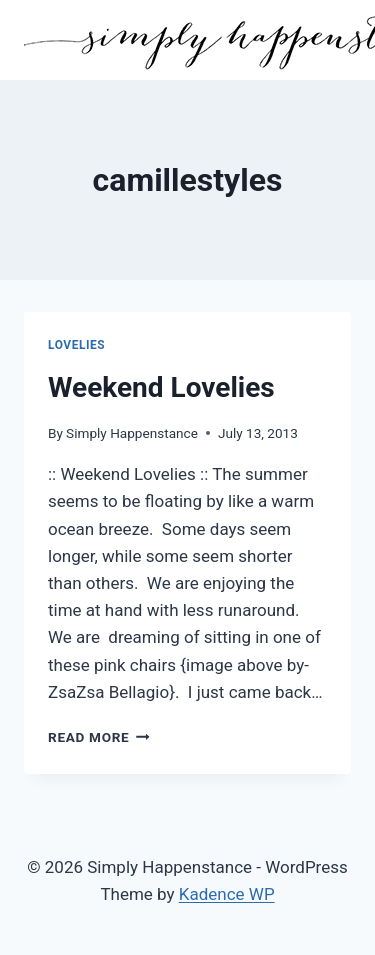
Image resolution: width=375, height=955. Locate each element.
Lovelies (76, 345)
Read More (99, 737)
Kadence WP (227, 894)
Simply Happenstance (132, 433)
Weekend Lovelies (161, 387)
